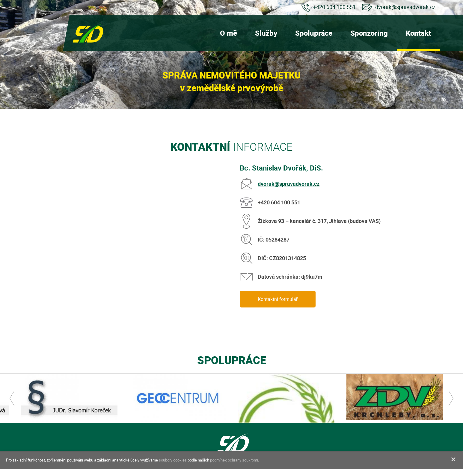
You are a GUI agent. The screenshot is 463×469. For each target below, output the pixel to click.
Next (451, 398)
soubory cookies (173, 460)
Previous (12, 398)
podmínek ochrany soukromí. (234, 460)
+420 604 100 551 (334, 6)
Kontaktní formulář (278, 299)
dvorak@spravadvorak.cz (405, 6)
